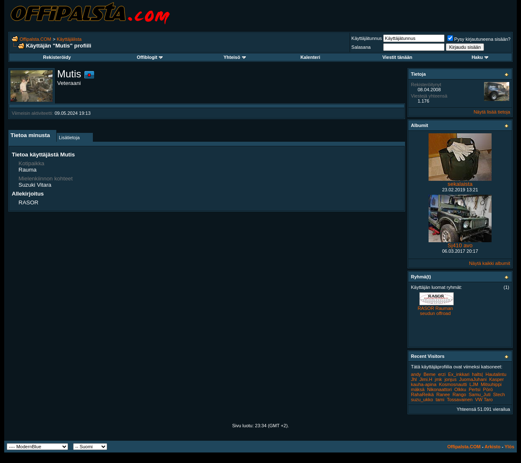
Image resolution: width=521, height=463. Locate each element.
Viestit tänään (397, 57)
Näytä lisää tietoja (492, 111)
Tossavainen (460, 399)
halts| (477, 374)
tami (440, 399)
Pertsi (474, 389)
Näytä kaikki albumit (489, 263)
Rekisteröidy (57, 57)
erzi (442, 374)
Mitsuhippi (491, 384)
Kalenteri (310, 57)
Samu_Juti (479, 394)
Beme (430, 374)
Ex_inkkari (459, 374)
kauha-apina (424, 384)
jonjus (451, 379)
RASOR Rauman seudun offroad (435, 311)
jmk (438, 379)
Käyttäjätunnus (366, 38)
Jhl (414, 379)
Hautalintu (496, 374)
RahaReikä (422, 394)
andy (416, 374)
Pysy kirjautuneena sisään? (478, 39)
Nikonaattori (439, 389)
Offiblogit (150, 57)
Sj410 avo (459, 245)
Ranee (443, 394)
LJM (473, 384)
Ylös (509, 446)
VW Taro (484, 399)
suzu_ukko (422, 399)
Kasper (496, 379)
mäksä (417, 389)
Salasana (361, 47)
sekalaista (459, 184)
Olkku (460, 389)
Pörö (488, 389)
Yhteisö (235, 57)
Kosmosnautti (453, 384)
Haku (479, 57)
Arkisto (492, 446)
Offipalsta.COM (35, 39)
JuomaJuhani (473, 379)
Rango (459, 394)
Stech (499, 394)
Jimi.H (425, 379)
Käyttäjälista (69, 39)
